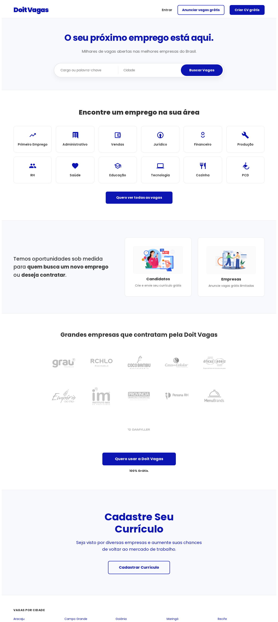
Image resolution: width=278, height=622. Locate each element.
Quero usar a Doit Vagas (139, 458)
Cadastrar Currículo (139, 567)
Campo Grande (75, 619)
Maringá (172, 619)
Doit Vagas (30, 9)
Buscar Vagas (201, 70)
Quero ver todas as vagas (139, 197)
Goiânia (121, 619)
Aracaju (18, 619)
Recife (222, 619)
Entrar (167, 10)
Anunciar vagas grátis (201, 10)
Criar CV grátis (247, 10)
